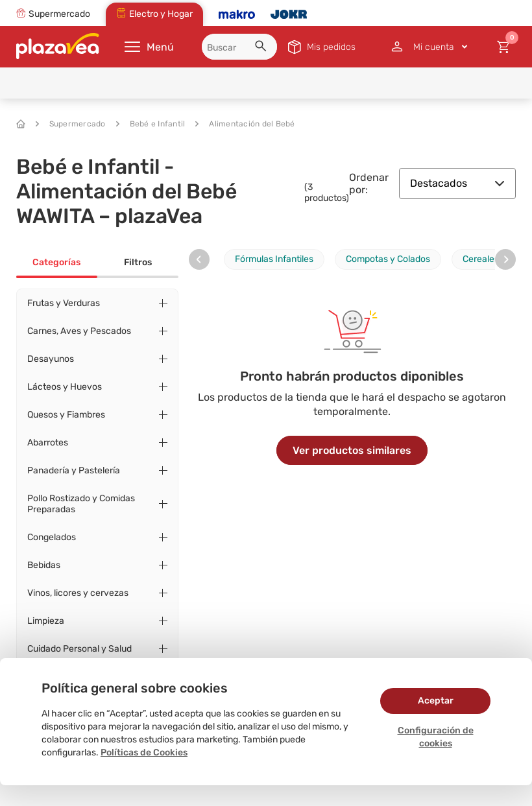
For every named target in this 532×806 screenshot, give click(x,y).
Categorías (56, 262)
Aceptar (435, 700)
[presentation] (199, 259)
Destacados (457, 183)
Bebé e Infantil (151, 123)
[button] (263, 48)
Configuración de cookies (436, 737)
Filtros (138, 262)
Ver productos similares (352, 450)
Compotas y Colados (388, 259)
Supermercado (71, 123)
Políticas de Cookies (144, 752)
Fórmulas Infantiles (274, 259)
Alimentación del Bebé (245, 123)
